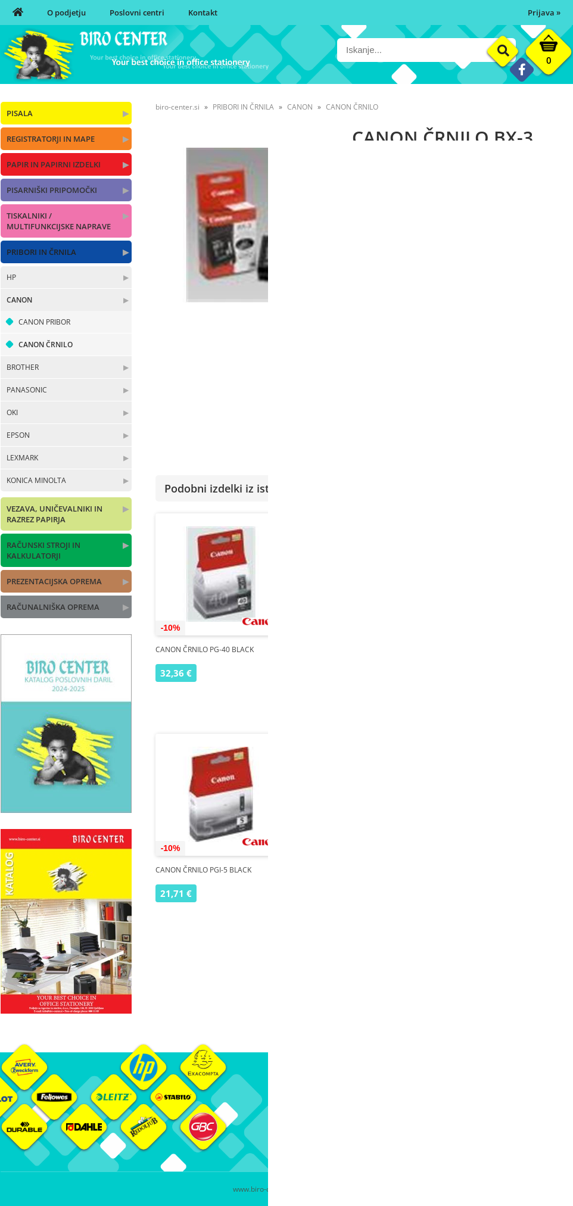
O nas (296, 1104)
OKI (12, 412)
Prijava (544, 12)
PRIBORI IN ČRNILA (41, 252)
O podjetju (66, 12)
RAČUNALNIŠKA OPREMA (53, 607)
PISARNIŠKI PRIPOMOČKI (52, 190)
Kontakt (202, 12)
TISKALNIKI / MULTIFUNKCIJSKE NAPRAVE (59, 221)
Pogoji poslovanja (413, 1122)
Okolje (488, 1104)
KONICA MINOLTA (36, 480)
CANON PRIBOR (44, 322)
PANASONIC (27, 390)
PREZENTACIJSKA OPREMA (54, 581)
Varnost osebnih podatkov (429, 1140)
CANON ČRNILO (45, 344)
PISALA (20, 113)
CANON (19, 300)
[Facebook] (521, 69)
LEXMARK (22, 458)
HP (11, 277)
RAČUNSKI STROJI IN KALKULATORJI (43, 550)
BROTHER (23, 367)
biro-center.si (177, 107)
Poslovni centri (137, 12)
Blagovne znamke (508, 1122)
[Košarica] (548, 55)
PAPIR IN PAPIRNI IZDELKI (54, 164)
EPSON (18, 435)
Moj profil (399, 1104)
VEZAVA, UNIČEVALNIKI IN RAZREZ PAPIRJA (54, 514)
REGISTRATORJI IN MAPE (51, 138)
